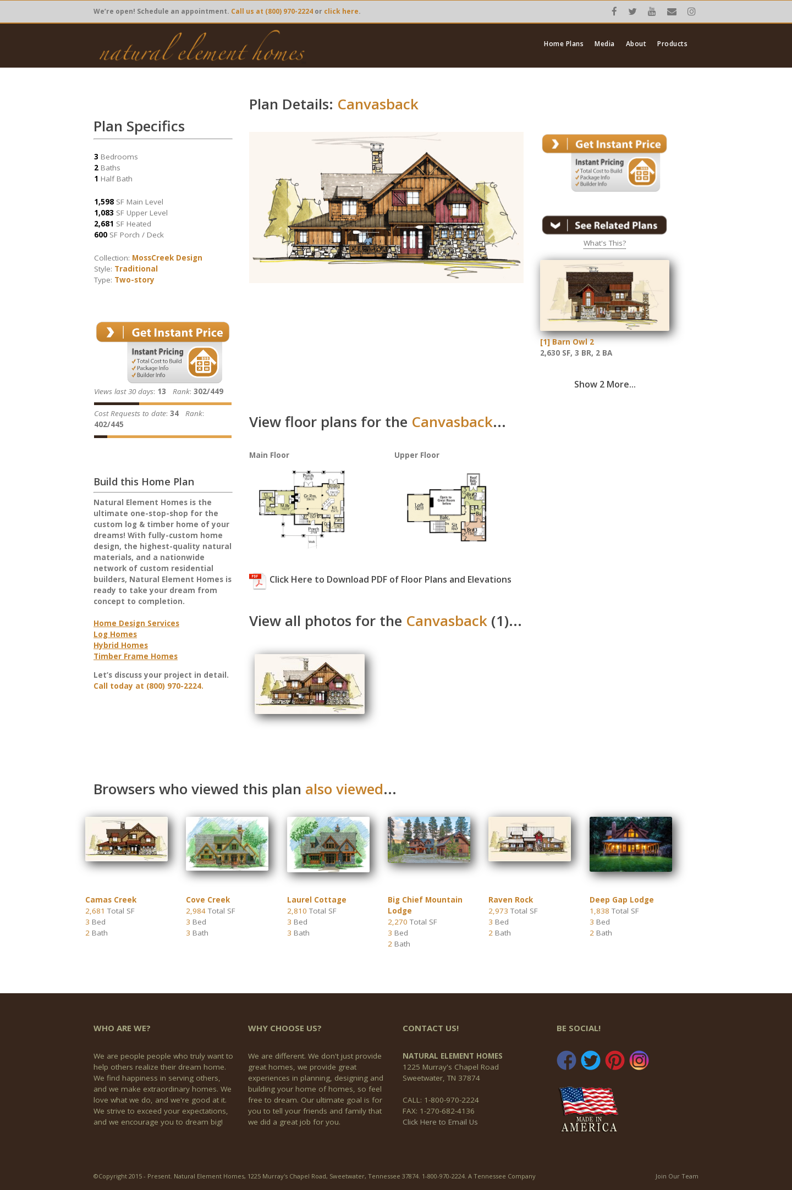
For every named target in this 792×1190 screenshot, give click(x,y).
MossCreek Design (167, 258)
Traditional (136, 269)
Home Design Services (136, 623)
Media (605, 44)
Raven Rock (510, 900)
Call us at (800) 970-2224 (272, 11)
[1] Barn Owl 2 (567, 342)
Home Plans (564, 44)
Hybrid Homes (121, 645)
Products (672, 44)
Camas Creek (110, 900)
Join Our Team (677, 1176)
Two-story (134, 280)
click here (341, 11)
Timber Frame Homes (136, 656)
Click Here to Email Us (440, 1122)
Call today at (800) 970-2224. (149, 686)
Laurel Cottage (316, 900)
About (636, 44)
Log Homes (115, 634)
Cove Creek (208, 900)
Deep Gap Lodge (622, 900)
